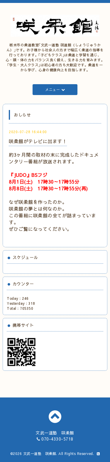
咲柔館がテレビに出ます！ (38, 141)
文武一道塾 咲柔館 (39, 453)
